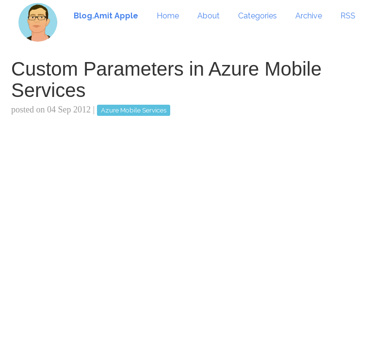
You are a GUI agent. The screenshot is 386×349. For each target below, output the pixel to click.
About (208, 15)
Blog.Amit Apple (106, 15)
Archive (308, 15)
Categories (257, 15)
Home (168, 15)
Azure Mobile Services (133, 110)
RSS (347, 15)
